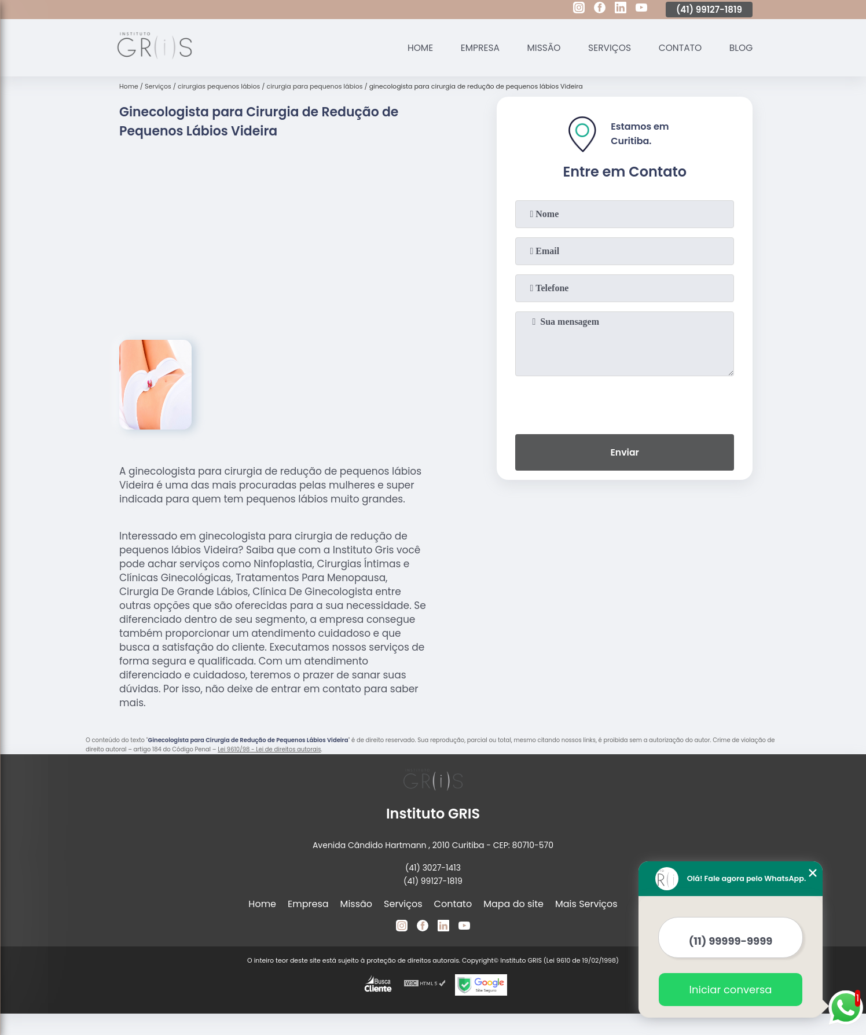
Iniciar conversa (730, 989)
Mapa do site (513, 904)
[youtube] (641, 9)
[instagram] (579, 9)
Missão (539, 47)
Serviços (606, 47)
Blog (740, 47)
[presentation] (625, 402)
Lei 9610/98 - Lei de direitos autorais (269, 749)
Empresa (474, 47)
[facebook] (600, 9)
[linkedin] (620, 9)
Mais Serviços (586, 904)
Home (412, 47)
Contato (678, 47)
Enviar (624, 453)
